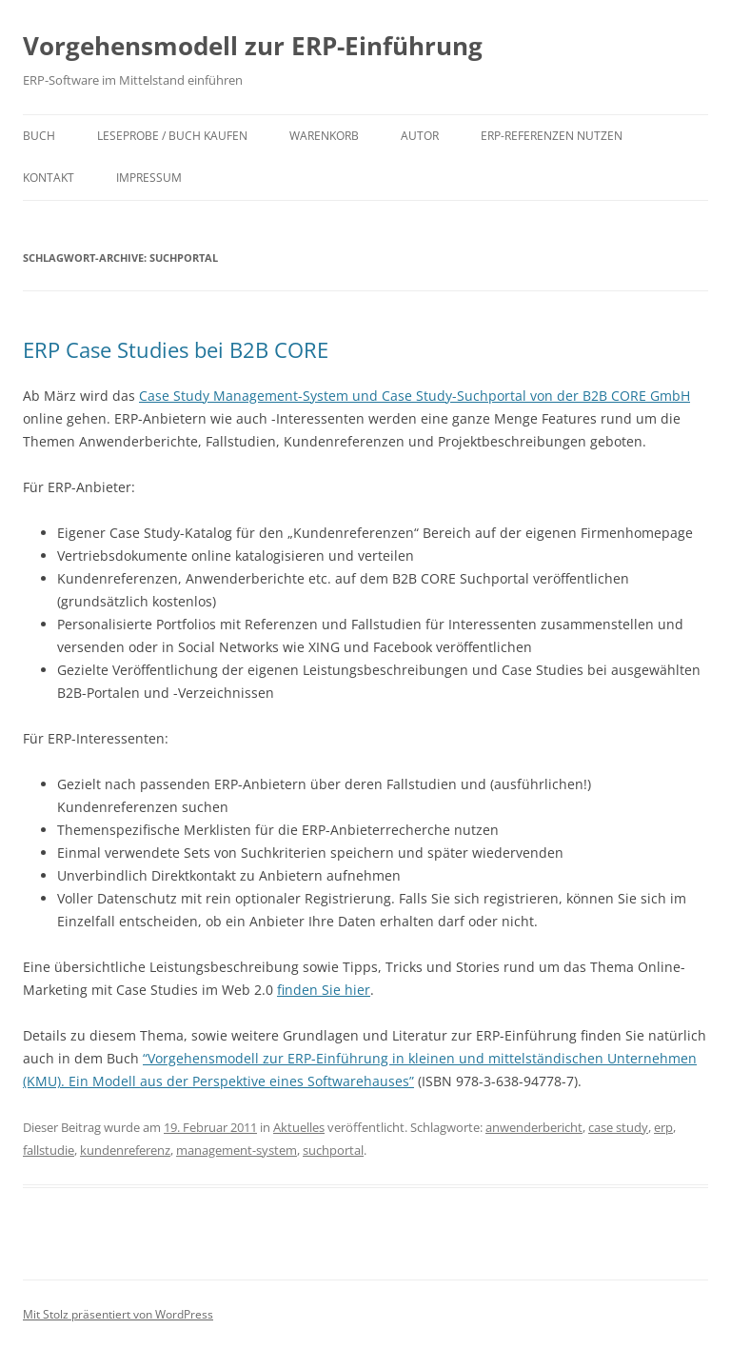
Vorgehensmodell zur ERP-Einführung (253, 46)
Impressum (149, 177)
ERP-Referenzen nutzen (551, 136)
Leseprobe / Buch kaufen (172, 136)
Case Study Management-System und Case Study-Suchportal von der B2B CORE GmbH (414, 396)
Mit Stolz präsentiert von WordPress (118, 1314)
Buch (39, 136)
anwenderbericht (534, 1127)
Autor (420, 136)
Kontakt (48, 177)
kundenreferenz (125, 1150)
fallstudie (48, 1150)
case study (618, 1127)
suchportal (333, 1150)
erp (663, 1127)
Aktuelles (299, 1127)
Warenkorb (324, 136)
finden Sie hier (323, 990)
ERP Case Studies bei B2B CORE (175, 349)
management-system (236, 1150)
